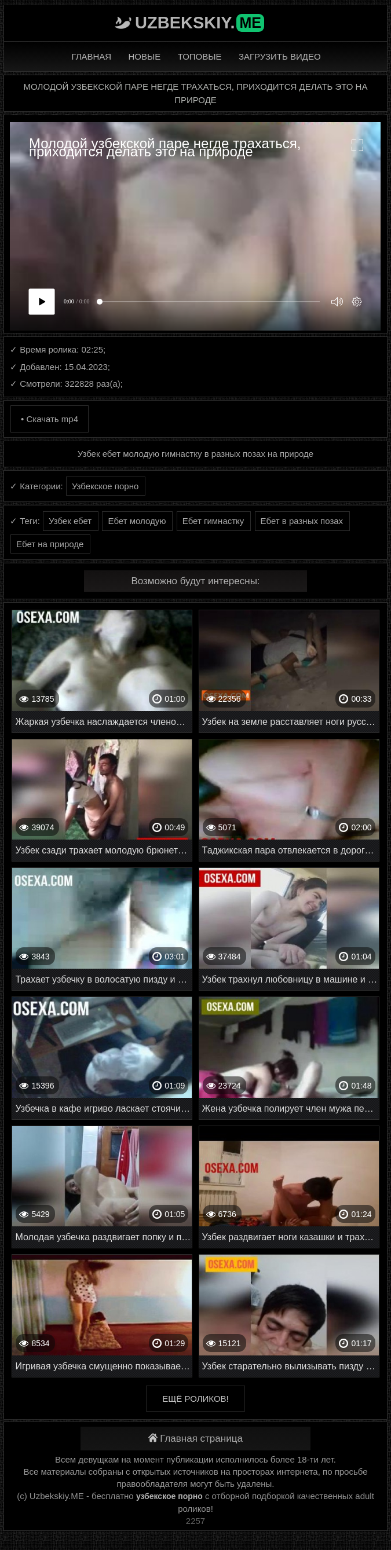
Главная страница (195, 1438)
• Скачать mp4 (49, 419)
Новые (145, 56)
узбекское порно (169, 1496)
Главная (91, 56)
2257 (195, 1521)
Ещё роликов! (195, 1399)
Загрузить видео (280, 56)
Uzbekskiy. (199, 22)
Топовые (200, 56)
